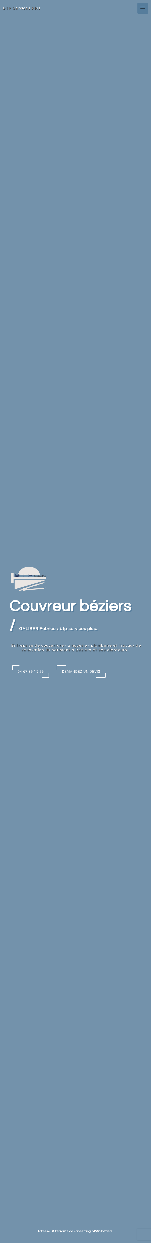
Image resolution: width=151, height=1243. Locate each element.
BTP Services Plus (22, 8)
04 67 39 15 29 (31, 671)
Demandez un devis (81, 671)
